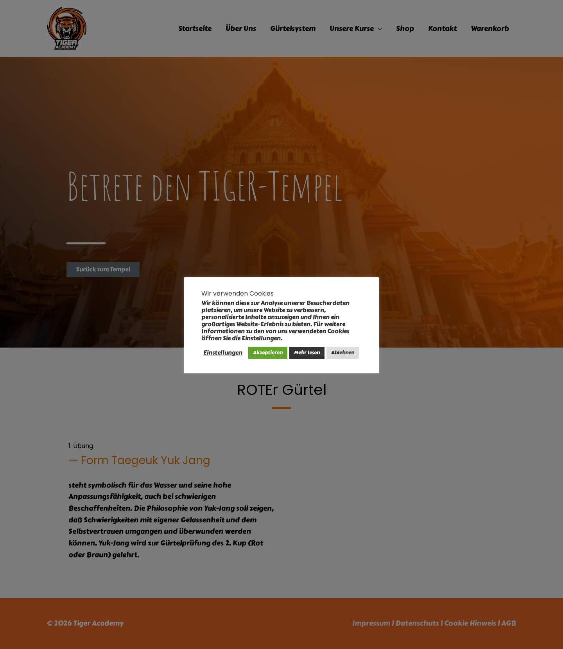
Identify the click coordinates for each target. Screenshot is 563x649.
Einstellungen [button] (222, 352)
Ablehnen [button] (342, 353)
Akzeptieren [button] (268, 353)
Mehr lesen (307, 353)
